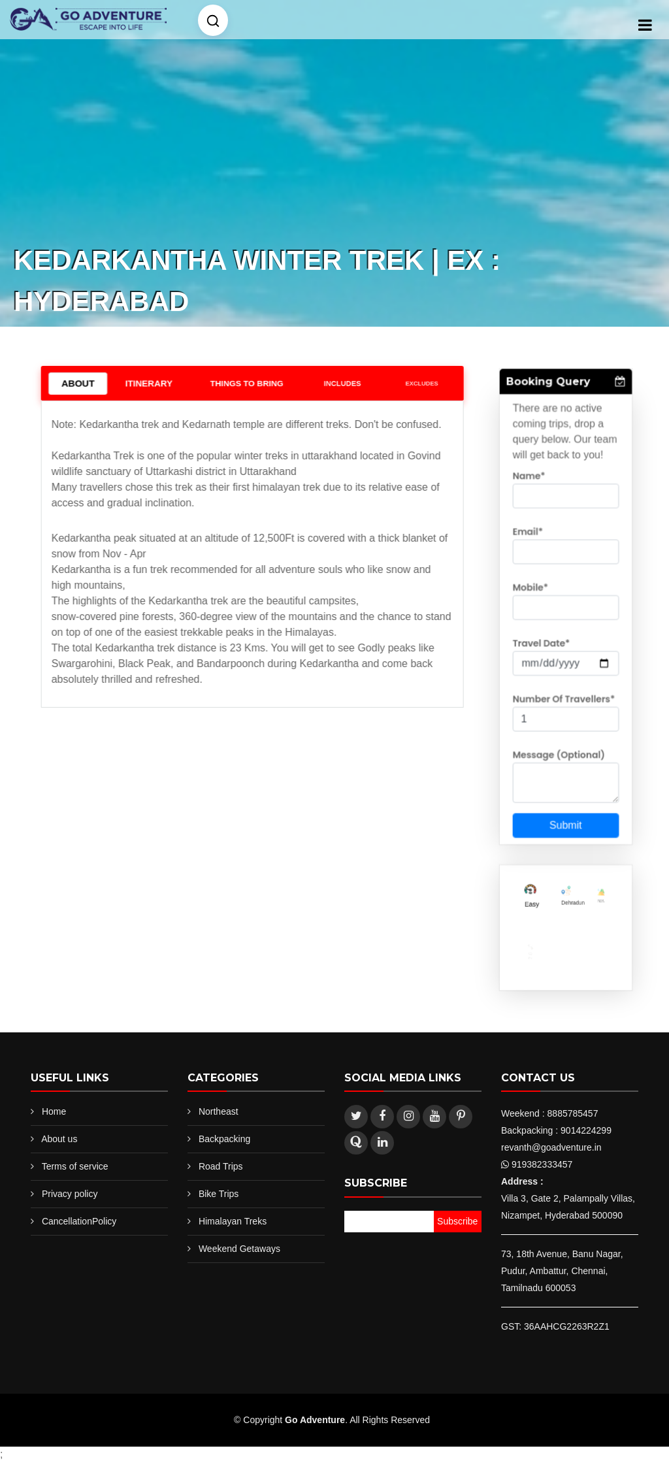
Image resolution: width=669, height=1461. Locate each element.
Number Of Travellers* (563, 698)
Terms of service (75, 1166)
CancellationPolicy (79, 1221)
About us (59, 1139)
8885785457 (572, 1113)
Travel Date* (542, 645)
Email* (530, 542)
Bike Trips (218, 1194)
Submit (565, 815)
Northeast (218, 1111)
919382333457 (542, 1164)
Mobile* (532, 594)
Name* (531, 491)
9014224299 (586, 1130)
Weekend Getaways (239, 1248)
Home (54, 1111)
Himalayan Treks (233, 1221)
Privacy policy (70, 1194)
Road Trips (221, 1166)
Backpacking (224, 1139)
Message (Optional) (559, 749)
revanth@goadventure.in (551, 1147)
